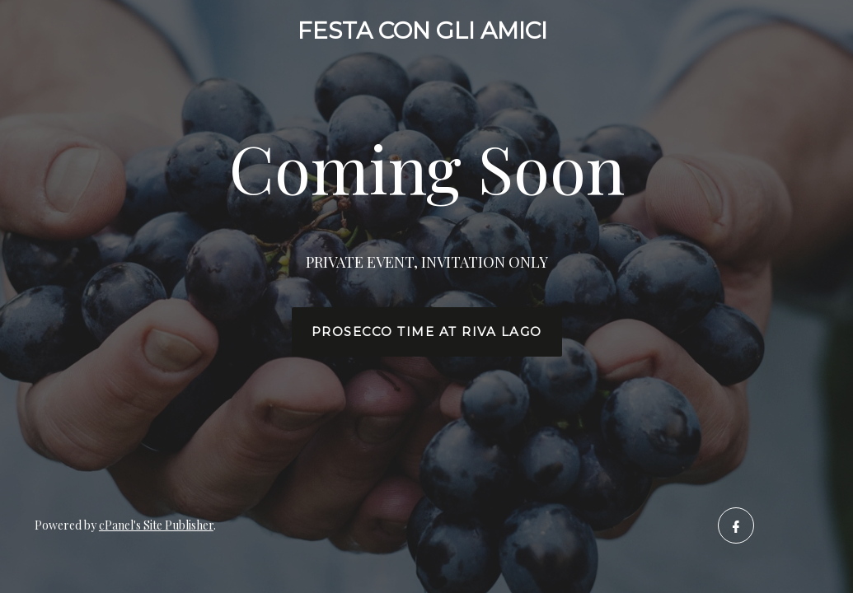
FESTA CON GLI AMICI (422, 30)
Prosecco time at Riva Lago (427, 332)
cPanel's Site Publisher (156, 525)
